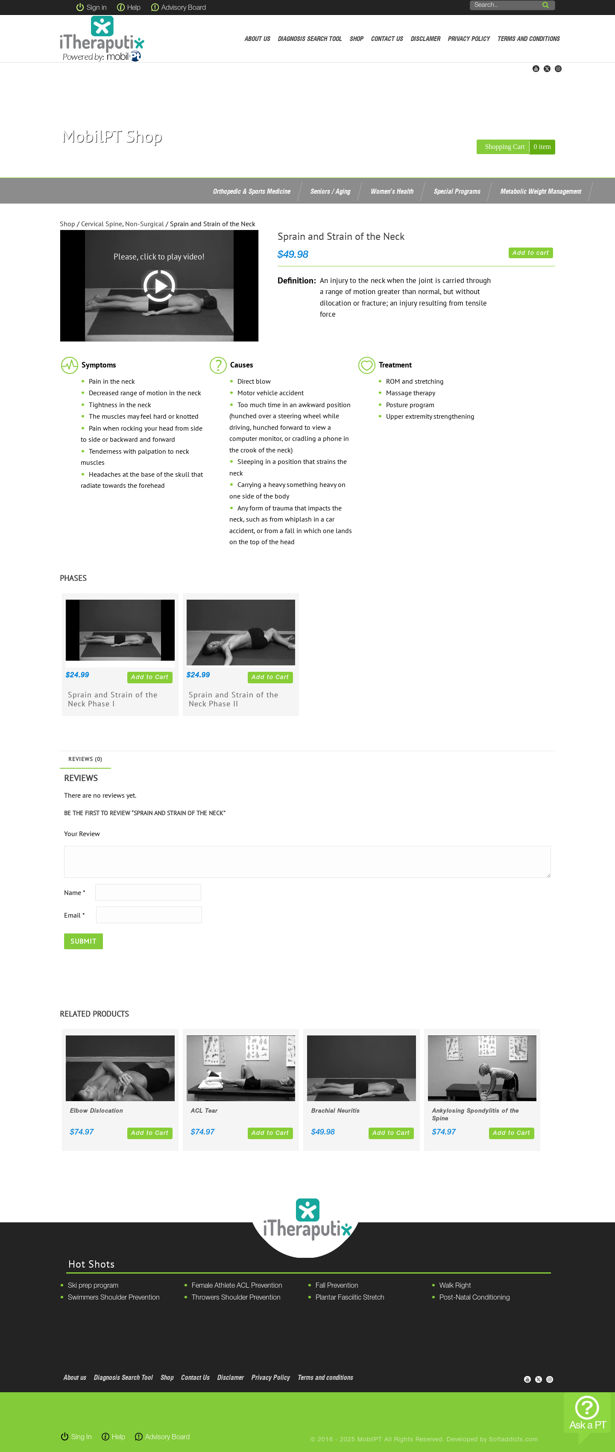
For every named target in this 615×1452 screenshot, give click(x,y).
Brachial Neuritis (335, 1111)
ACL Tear (204, 1111)
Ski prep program (93, 1286)
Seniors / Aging (330, 191)
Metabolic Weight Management (541, 191)
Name (74, 892)
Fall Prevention (337, 1286)
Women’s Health (392, 191)
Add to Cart (150, 677)
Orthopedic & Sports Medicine (251, 191)
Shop (356, 38)
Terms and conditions (529, 38)
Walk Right (455, 1286)
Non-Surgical (144, 223)
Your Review (82, 833)
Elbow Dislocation (96, 1111)
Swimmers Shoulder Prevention (114, 1298)
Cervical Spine (101, 223)
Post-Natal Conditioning (474, 1298)
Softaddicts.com (513, 1440)
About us (257, 38)
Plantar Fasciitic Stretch (350, 1298)
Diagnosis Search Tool (310, 38)
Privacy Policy (469, 38)
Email (74, 914)
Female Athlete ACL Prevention (237, 1286)
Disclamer (425, 38)
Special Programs (457, 191)
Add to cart (530, 253)
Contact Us (387, 38)
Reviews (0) (85, 759)
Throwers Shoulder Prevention (236, 1298)
